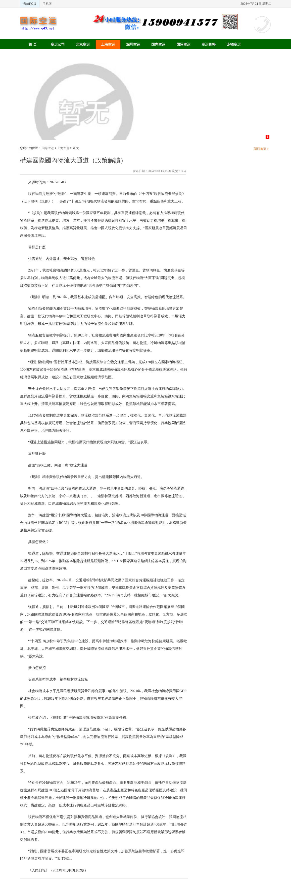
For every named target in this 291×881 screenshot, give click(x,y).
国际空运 (183, 44)
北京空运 (83, 44)
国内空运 (158, 44)
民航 (118, 316)
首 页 (33, 44)
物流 (38, 194)
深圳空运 (133, 44)
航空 (99, 614)
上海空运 (108, 44)
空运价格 (209, 44)
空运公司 (58, 44)
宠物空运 (234, 44)
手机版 (47, 4)
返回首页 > (261, 149)
